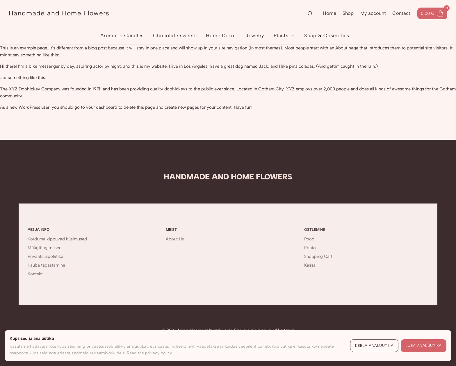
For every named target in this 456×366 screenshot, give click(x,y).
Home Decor (221, 35)
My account (373, 13)
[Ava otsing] (310, 13)
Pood (309, 239)
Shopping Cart (318, 256)
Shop (348, 13)
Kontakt (35, 273)
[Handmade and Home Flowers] (59, 13)
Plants (284, 35)
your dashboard (101, 107)
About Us (175, 239)
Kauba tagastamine (46, 265)
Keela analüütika (374, 345)
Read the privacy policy (149, 353)
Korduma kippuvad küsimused (57, 239)
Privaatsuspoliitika (45, 256)
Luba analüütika (423, 345)
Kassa (310, 265)
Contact (401, 13)
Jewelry (255, 35)
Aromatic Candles (122, 35)
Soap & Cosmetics (330, 35)
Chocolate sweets (175, 35)
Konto (310, 247)
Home (329, 13)
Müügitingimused (45, 247)
